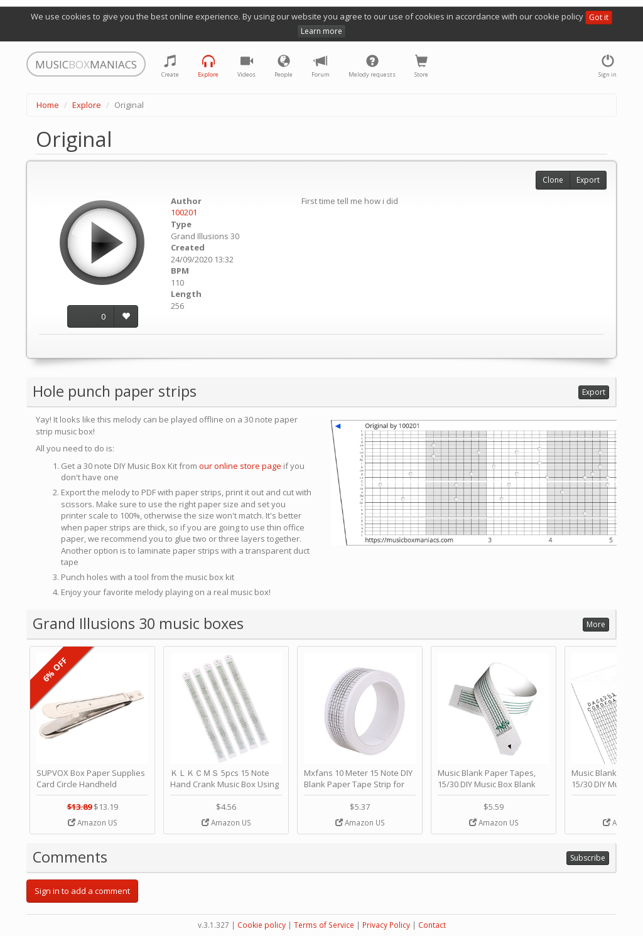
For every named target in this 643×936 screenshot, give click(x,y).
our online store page (240, 465)
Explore (86, 104)
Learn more (321, 31)
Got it (598, 17)
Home (47, 104)
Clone (553, 180)
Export (588, 180)
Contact (432, 925)
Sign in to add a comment (82, 890)
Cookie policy (261, 925)
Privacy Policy (386, 925)
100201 (184, 212)
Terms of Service (324, 925)
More (595, 624)
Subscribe (587, 858)
